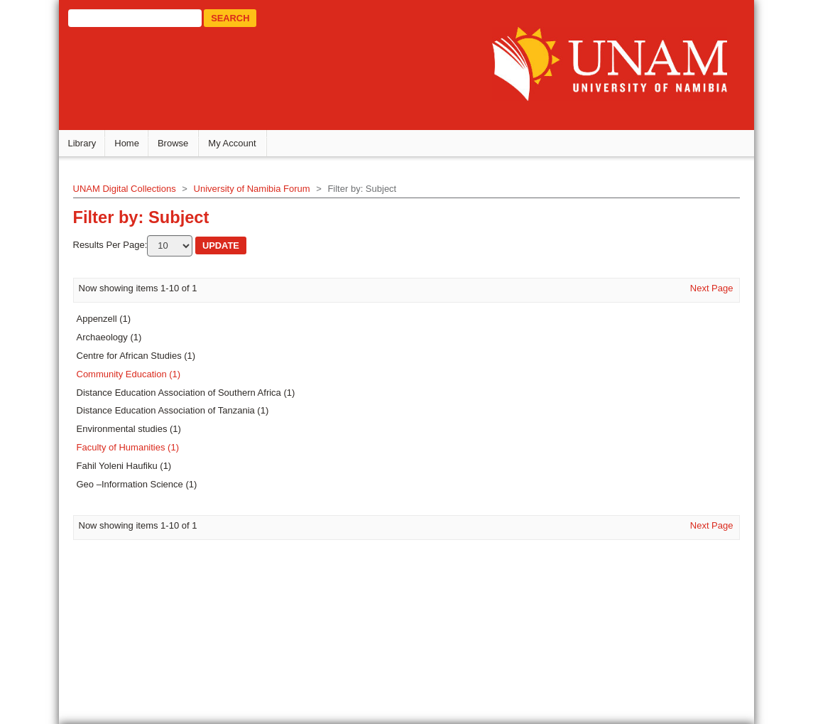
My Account (238, 146)
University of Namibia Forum (258, 191)
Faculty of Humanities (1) (133, 450)
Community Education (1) (134, 377)
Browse (178, 146)
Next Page (705, 290)
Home (133, 146)
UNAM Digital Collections (130, 191)
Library (88, 146)
